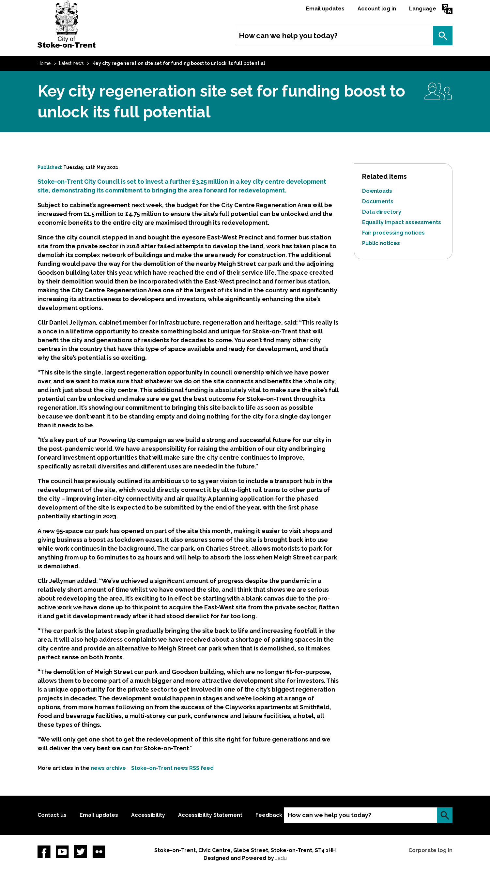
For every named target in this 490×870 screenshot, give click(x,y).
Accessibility (148, 815)
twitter (80, 851)
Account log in (377, 9)
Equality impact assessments (401, 222)
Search (442, 35)
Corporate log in (430, 850)
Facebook (44, 851)
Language (422, 9)
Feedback (268, 815)
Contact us (52, 815)
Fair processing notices (393, 233)
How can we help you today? (288, 35)
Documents (377, 201)
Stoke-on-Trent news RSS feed (172, 768)
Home (44, 63)
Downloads (377, 191)
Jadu (281, 858)
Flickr (98, 851)
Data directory (381, 212)
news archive (108, 768)
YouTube (62, 851)
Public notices (381, 243)
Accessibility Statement (210, 815)
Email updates (325, 9)
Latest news (71, 63)
